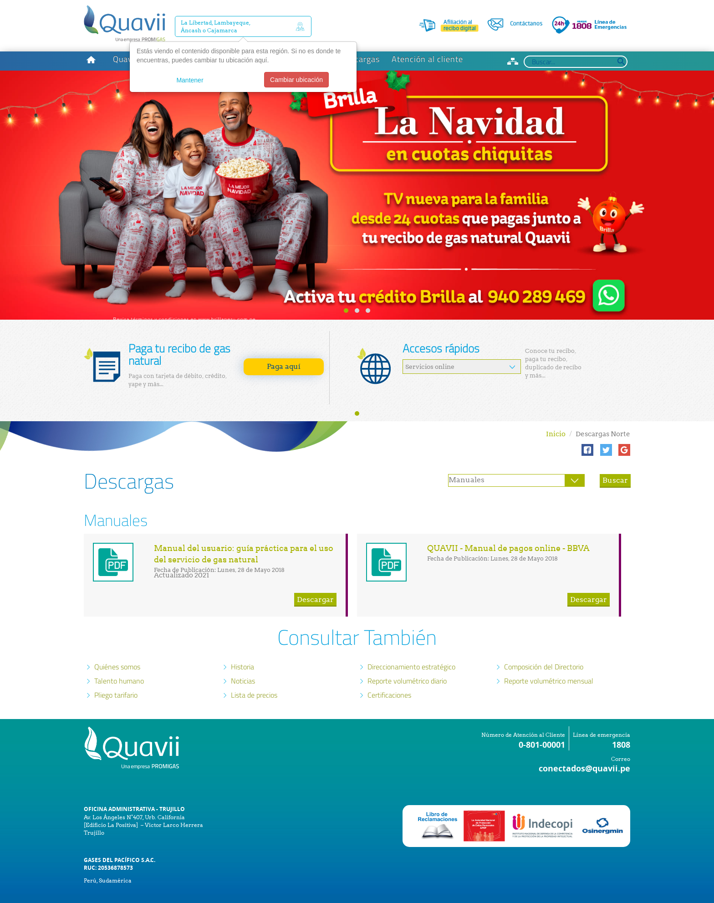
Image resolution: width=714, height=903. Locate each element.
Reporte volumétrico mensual (548, 657)
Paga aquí (284, 342)
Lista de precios (254, 671)
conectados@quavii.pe (584, 744)
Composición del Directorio (543, 643)
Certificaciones (389, 671)
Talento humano (119, 657)
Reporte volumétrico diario (407, 657)
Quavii (125, 35)
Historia (242, 643)
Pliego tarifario (116, 671)
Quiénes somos (117, 643)
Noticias (243, 657)
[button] (587, 426)
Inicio (556, 410)
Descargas (360, 35)
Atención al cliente (427, 35)
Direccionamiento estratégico (411, 643)
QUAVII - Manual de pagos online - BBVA (508, 524)
